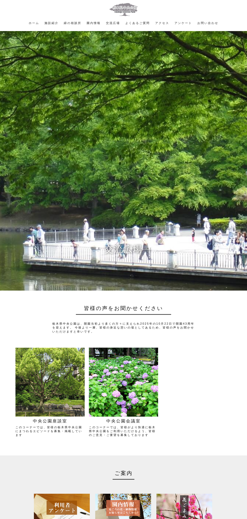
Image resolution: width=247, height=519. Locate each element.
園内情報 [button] (94, 23)
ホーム (34, 23)
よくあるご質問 (137, 23)
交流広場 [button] (113, 23)
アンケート (183, 23)
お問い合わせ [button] (207, 23)
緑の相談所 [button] (72, 23)
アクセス (162, 23)
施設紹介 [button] (51, 23)
